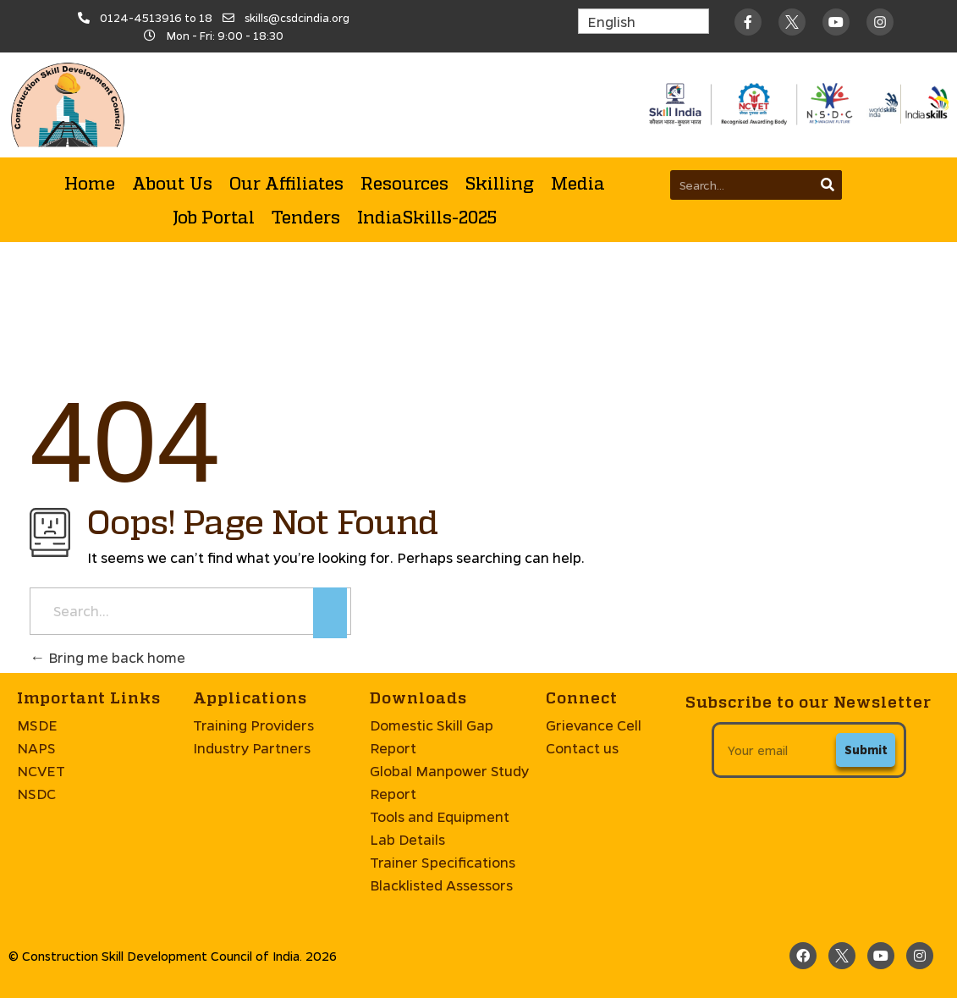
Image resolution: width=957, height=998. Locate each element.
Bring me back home (107, 657)
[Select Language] (643, 21)
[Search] (827, 185)
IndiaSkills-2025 (427, 217)
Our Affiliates (286, 183)
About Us (172, 183)
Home (89, 183)
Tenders (306, 217)
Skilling (499, 183)
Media (578, 183)
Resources (404, 183)
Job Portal (214, 217)
